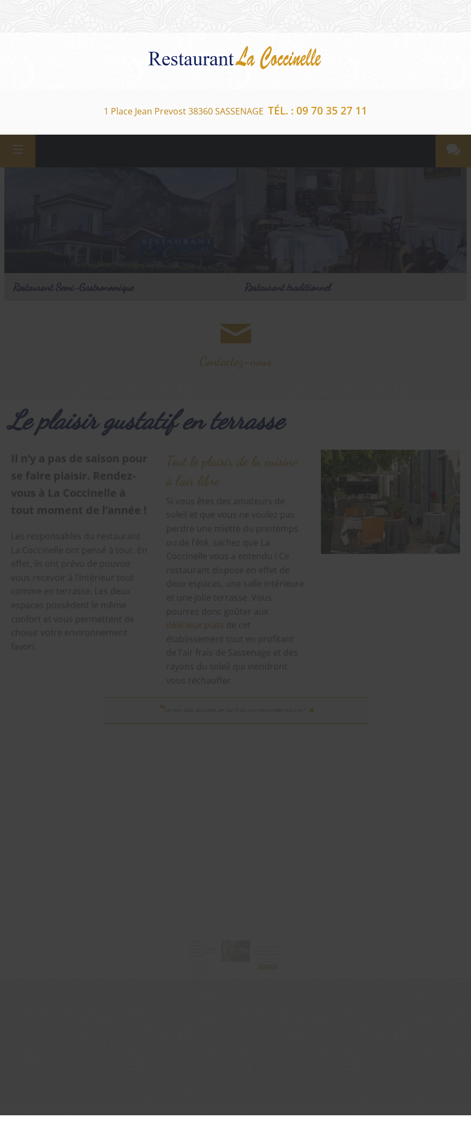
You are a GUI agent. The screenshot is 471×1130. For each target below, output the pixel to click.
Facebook (166, 1107)
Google (126, 1107)
